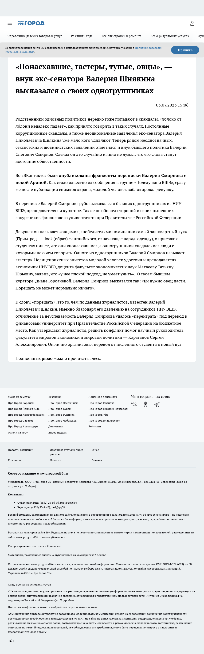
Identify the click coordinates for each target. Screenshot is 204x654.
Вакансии (54, 397)
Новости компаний (20, 450)
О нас (95, 450)
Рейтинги (95, 426)
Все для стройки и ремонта (122, 36)
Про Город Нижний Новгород (108, 409)
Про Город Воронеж (21, 403)
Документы (55, 426)
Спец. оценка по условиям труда (29, 584)
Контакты (14, 460)
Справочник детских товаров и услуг (35, 36)
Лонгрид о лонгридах (103, 397)
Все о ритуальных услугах (169, 36)
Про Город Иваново (101, 403)
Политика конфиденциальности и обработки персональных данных (52, 607)
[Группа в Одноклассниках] (145, 404)
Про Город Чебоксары (62, 420)
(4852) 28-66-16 (49, 502)
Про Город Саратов (20, 420)
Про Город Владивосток (104, 420)
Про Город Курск (59, 409)
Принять (185, 50)
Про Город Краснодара (23, 426)
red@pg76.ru (60, 507)
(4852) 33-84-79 (40, 507)
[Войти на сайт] (192, 23)
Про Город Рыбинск (61, 414)
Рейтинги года (82, 36)
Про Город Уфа (98, 414)
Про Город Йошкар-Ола (23, 409)
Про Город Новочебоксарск (26, 414)
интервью (42, 358)
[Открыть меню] (10, 23)
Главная (97, 460)
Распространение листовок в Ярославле (34, 546)
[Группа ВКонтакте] (134, 404)
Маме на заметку (19, 397)
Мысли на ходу (18, 432)
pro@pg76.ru (68, 502)
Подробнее (67, 600)
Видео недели (57, 432)
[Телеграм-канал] (157, 404)
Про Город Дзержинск (63, 403)
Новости (55, 460)
